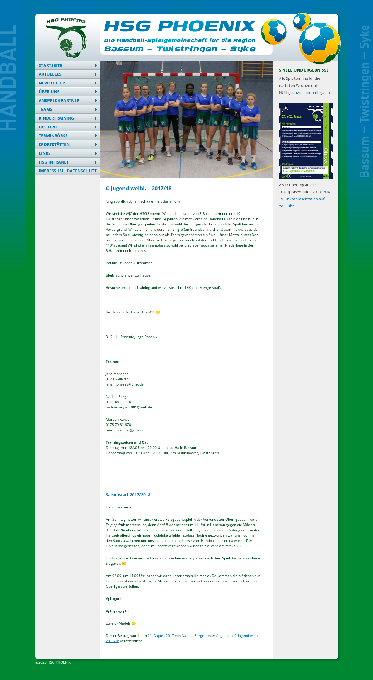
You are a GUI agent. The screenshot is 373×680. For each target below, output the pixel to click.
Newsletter (52, 83)
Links (45, 153)
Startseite (50, 65)
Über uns (49, 91)
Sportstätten (54, 144)
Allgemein (224, 635)
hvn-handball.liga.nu (312, 92)
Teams (45, 109)
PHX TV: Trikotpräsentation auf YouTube (304, 198)
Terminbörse (53, 135)
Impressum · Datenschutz (68, 171)
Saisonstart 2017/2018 (128, 494)
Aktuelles (50, 74)
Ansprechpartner (59, 100)
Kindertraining (56, 118)
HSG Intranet (54, 162)
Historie (48, 127)
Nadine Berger (194, 635)
